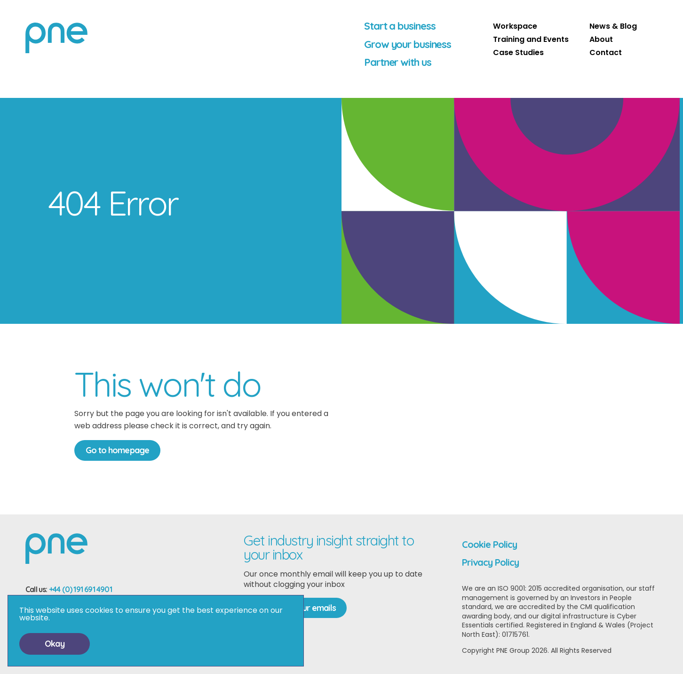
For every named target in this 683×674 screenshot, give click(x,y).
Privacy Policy (490, 562)
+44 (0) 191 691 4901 (80, 589)
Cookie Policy (489, 544)
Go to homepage (117, 450)
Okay (54, 643)
